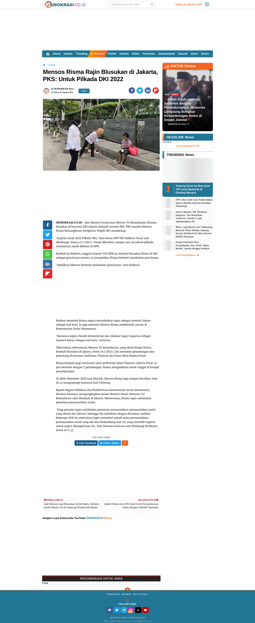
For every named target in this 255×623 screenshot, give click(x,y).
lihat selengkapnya (188, 146)
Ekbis (135, 53)
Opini (194, 53)
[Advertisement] (127, 29)
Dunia (205, 53)
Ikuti (84, 91)
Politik (112, 53)
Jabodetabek (166, 53)
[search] (132, 4)
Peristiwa (149, 53)
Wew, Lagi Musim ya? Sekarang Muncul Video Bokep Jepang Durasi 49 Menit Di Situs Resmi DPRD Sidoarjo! (194, 232)
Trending (81, 53)
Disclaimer (126, 594)
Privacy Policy (113, 594)
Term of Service (140, 594)
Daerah (183, 53)
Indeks (68, 53)
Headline (98, 53)
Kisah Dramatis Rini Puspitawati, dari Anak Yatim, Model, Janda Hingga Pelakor (192, 245)
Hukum (124, 53)
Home (56, 53)
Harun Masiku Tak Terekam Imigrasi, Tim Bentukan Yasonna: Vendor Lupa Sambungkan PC (191, 216)
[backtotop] (127, 590)
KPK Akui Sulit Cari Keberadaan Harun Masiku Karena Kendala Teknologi (194, 202)
